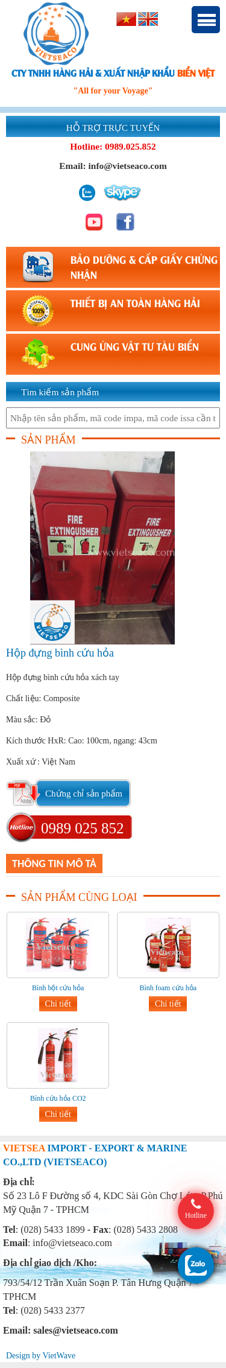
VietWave (58, 1355)
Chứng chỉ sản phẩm (83, 793)
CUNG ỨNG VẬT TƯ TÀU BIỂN (135, 345)
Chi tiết (58, 1003)
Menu (206, 19)
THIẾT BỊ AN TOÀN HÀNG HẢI (135, 302)
